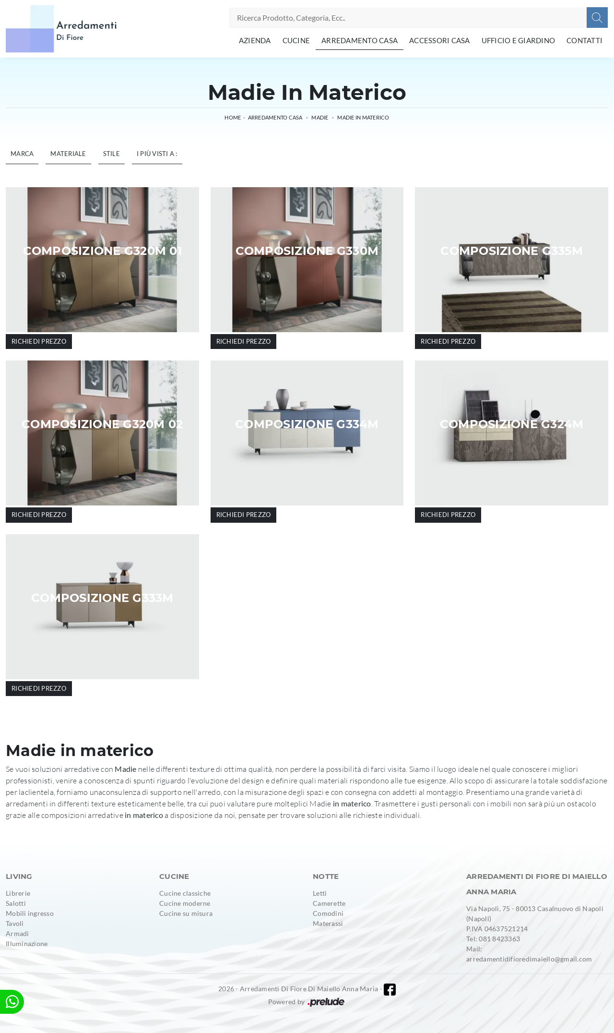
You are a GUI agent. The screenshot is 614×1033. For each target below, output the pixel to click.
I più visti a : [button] (157, 153)
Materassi (328, 923)
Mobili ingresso (30, 913)
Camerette (329, 903)
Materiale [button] (68, 153)
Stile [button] (111, 153)
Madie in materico (363, 117)
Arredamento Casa (359, 40)
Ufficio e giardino (518, 40)
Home (232, 117)
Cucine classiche (185, 893)
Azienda (255, 40)
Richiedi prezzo (39, 341)
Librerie (18, 893)
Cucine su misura (186, 913)
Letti (320, 893)
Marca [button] (22, 153)
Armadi (17, 933)
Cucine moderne (185, 903)
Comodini (328, 913)
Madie (319, 117)
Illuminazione (26, 943)
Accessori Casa (439, 40)
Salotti (16, 903)
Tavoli (15, 923)
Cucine (296, 40)
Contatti (584, 40)
